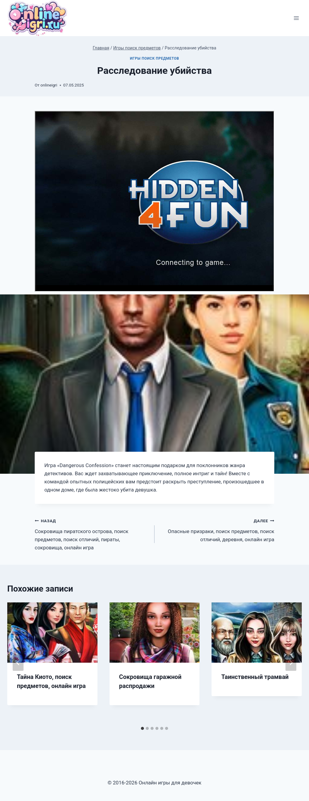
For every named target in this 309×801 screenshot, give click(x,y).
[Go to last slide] (18, 663)
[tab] (142, 728)
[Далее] (290, 663)
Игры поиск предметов (154, 58)
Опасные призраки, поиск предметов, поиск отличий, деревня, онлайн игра (217, 529)
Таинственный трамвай (254, 676)
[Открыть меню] (296, 18)
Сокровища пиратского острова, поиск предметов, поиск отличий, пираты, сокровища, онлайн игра (92, 534)
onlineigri (48, 85)
